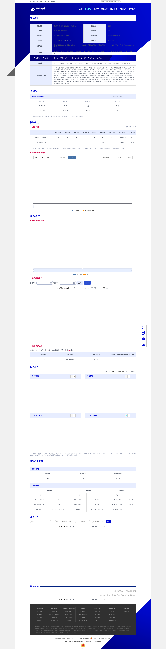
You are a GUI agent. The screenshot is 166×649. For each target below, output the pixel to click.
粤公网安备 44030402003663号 (100, 638)
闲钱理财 (83, 611)
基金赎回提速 (83, 620)
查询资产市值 (68, 611)
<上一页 (72, 288)
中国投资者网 (112, 620)
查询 (129, 157)
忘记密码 (97, 614)
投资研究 (39, 614)
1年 (55, 157)
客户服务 (113, 9)
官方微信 (32, 1)
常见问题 (97, 617)
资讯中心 (122, 9)
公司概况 (39, 611)
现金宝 (96, 9)
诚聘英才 (39, 620)
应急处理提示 (97, 641)
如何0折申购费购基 (54, 614)
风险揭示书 (68, 641)
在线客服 (46, 1)
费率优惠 (97, 611)
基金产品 (88, 9)
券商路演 (126, 611)
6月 (48, 157)
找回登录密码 (68, 617)
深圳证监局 (112, 614)
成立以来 (72, 157)
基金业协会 (112, 617)
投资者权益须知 (78, 641)
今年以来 (62, 157)
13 (88, 288)
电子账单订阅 (54, 620)
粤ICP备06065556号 (73, 638)
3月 (42, 157)
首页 (80, 9)
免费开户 (54, 611)
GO (107, 288)
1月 (36, 157)
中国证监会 (112, 611)
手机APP (68, 620)
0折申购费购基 (83, 614)
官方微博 (39, 1)
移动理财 (104, 9)
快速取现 (83, 617)
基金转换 (54, 617)
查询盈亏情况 (68, 614)
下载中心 (97, 620)
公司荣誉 (39, 617)
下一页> (94, 288)
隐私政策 (88, 641)
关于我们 (132, 9)
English (53, 1)
